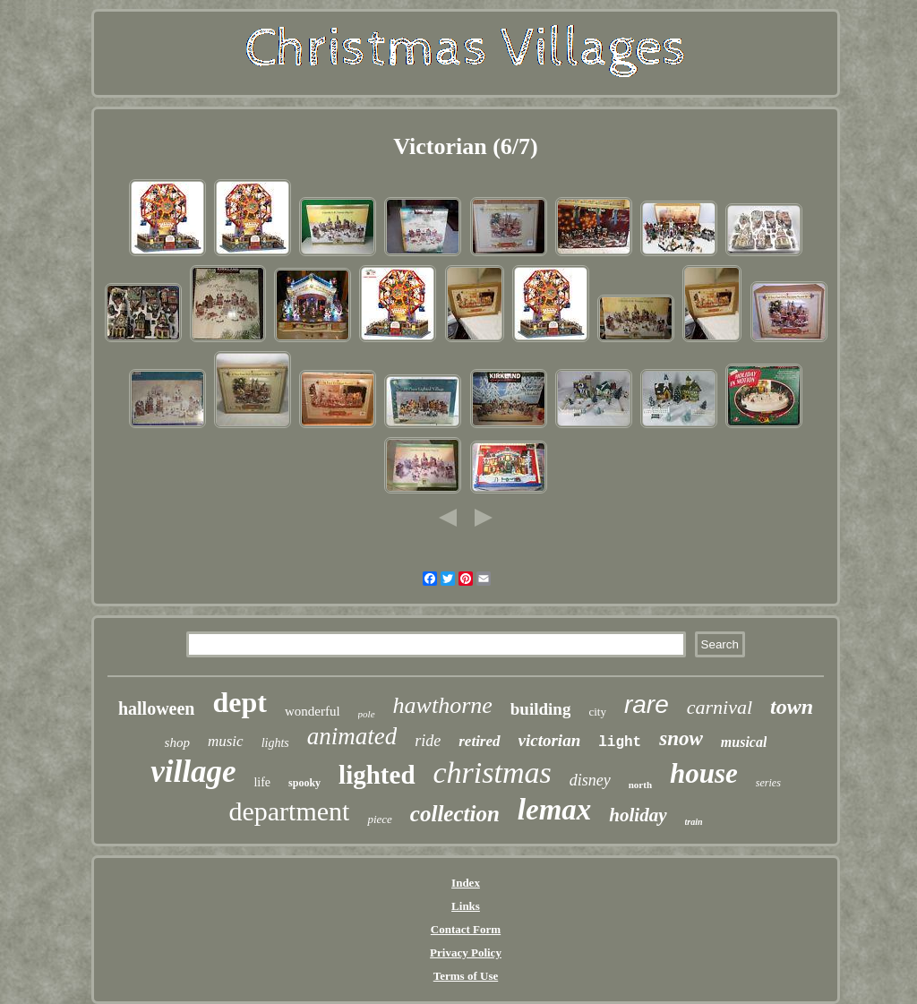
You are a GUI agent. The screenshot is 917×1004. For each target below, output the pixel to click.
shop (177, 742)
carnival (719, 707)
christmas (492, 772)
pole (366, 713)
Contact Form (466, 929)
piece (379, 819)
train (694, 822)
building (540, 708)
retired (479, 741)
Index (465, 882)
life (261, 782)
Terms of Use (465, 976)
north (640, 784)
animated (352, 736)
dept (240, 702)
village (193, 771)
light (619, 742)
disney (590, 780)
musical (744, 742)
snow (681, 738)
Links (465, 906)
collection (455, 814)
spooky (304, 783)
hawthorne (443, 705)
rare (646, 704)
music (226, 741)
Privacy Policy (465, 952)
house (704, 773)
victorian (549, 740)
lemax (554, 810)
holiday (637, 815)
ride (428, 741)
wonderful (312, 711)
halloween (156, 708)
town (791, 706)
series (768, 783)
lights (275, 743)
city (597, 711)
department (288, 811)
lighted (377, 774)
